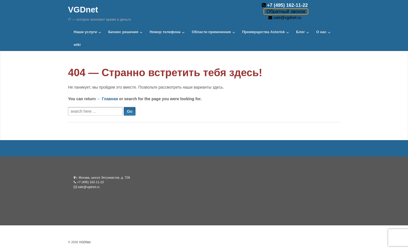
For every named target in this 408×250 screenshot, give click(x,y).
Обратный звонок (285, 11)
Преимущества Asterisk (263, 32)
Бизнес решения (123, 32)
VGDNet (84, 242)
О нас (321, 32)
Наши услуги (85, 32)
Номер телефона (165, 32)
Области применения (211, 32)
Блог (300, 32)
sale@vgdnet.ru (287, 17)
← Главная (107, 99)
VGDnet (83, 9)
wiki (77, 44)
